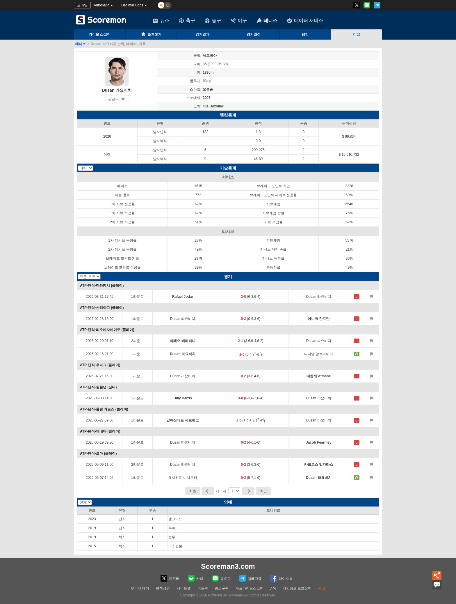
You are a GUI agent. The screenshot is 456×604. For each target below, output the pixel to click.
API (273, 589)
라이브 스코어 (100, 34)
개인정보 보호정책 (297, 588)
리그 (356, 34)
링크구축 (222, 588)
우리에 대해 (140, 588)
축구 (187, 20)
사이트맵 (184, 588)
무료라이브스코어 (249, 588)
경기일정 (254, 34)
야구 (239, 20)
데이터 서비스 (305, 20)
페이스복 (281, 578)
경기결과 (202, 34)
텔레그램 (250, 578)
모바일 (82, 5)
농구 (213, 20)
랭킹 (305, 34)
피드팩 (202, 588)
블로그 (221, 578)
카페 (195, 578)
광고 (321, 588)
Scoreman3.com (228, 566)
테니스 (266, 20)
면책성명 (163, 588)
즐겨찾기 (150, 34)
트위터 (170, 578)
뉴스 (161, 20)
